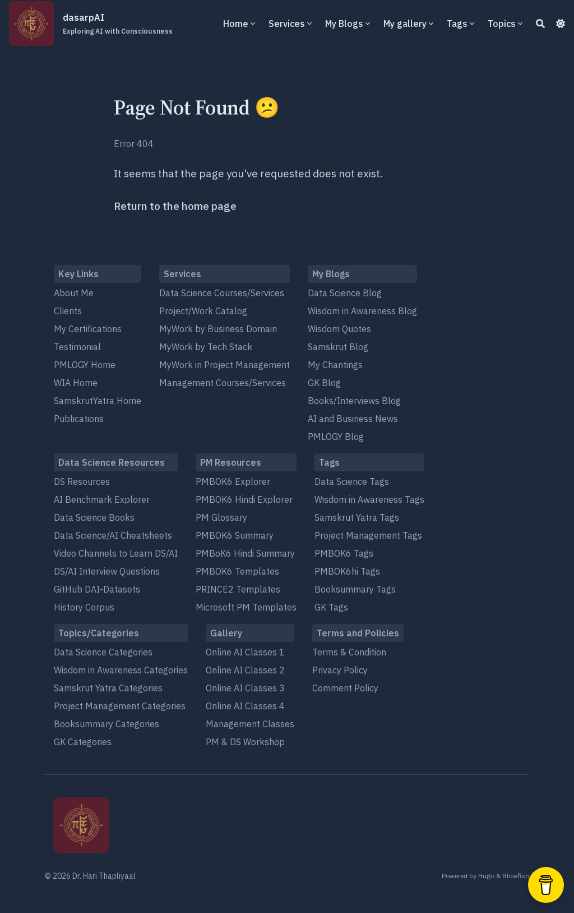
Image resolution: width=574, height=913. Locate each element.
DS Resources (82, 481)
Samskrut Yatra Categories (108, 688)
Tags (457, 23)
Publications (79, 418)
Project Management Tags (368, 535)
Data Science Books (94, 517)
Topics (502, 23)
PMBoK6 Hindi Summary (245, 553)
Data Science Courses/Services (221, 293)
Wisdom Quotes (339, 328)
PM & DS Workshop (245, 741)
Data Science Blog (345, 293)
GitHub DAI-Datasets (97, 589)
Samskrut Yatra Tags (356, 517)
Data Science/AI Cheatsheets (113, 535)
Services (287, 23)
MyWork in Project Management (224, 364)
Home (235, 23)
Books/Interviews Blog (354, 400)
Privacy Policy (340, 670)
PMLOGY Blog (336, 436)
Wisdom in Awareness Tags (369, 499)
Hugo (486, 875)
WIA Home (76, 382)
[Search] (540, 23)
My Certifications (88, 328)
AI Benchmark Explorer (102, 499)
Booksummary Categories (106, 724)
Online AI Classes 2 (245, 670)
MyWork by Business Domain (218, 328)
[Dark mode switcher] (560, 23)
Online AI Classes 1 (245, 652)
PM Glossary (221, 517)
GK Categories (83, 741)
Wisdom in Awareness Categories (121, 670)
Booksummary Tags (355, 589)
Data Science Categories (103, 652)
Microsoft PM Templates (246, 607)
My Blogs (344, 23)
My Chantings (335, 364)
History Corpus (84, 607)
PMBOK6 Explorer (233, 481)
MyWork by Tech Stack (205, 346)
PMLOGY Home (84, 364)
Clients (68, 310)
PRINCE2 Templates (238, 589)
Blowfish (515, 875)
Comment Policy (345, 688)
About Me (74, 293)
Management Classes (250, 724)
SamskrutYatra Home (97, 400)
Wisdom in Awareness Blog (362, 310)
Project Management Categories (120, 706)
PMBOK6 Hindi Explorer (244, 499)
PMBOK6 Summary (235, 535)
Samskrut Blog (338, 346)
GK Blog (324, 382)
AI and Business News (353, 418)
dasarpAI (118, 24)
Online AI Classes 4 (245, 706)
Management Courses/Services (222, 382)
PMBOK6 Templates (237, 571)
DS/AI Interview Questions (107, 571)
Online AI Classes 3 (245, 688)
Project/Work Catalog (203, 310)
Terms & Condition (349, 652)
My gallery (405, 23)
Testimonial (77, 346)
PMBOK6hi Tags (347, 571)
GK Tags (331, 607)
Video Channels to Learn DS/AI (116, 553)
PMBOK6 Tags (343, 553)
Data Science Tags (351, 481)
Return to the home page (175, 206)
